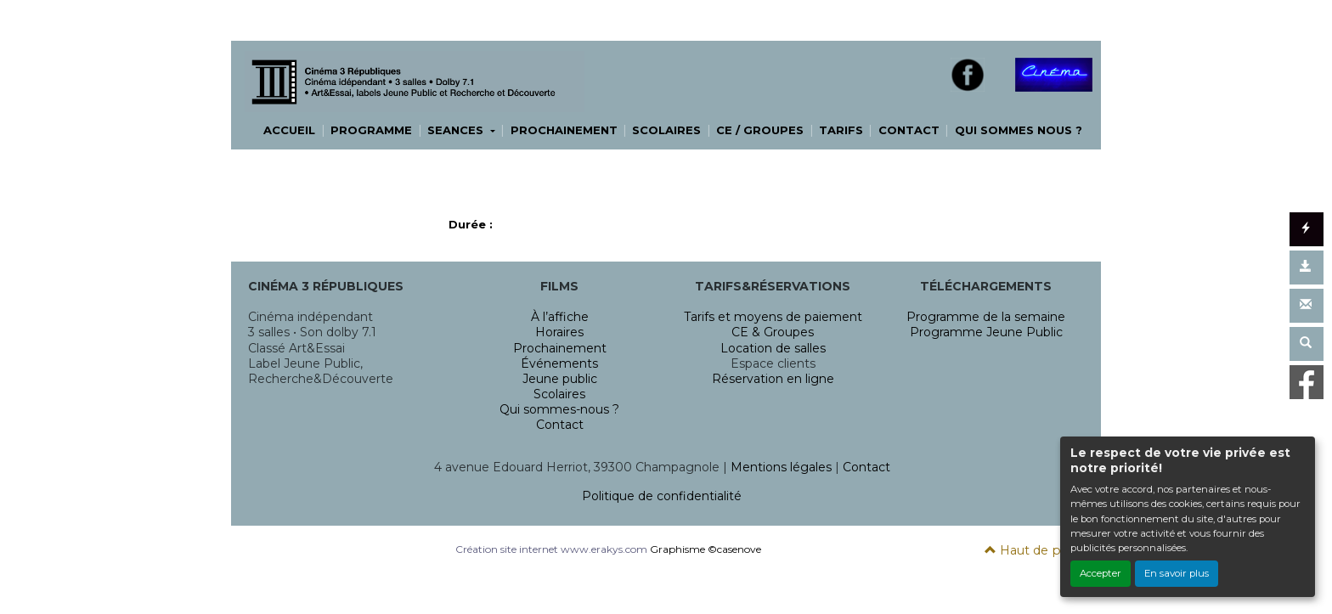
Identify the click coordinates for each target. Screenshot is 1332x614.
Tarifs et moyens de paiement (773, 316)
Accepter (1100, 573)
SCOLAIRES (666, 130)
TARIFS (841, 130)
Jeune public (559, 378)
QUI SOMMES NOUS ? (1018, 130)
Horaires (559, 332)
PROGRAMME (371, 130)
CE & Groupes (772, 332)
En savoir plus (1176, 573)
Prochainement (560, 348)
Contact (560, 424)
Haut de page (1034, 550)
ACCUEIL (289, 130)
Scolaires (559, 394)
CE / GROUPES (760, 130)
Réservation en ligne (773, 378)
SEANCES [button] (457, 130)
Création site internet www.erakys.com (551, 549)
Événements (559, 363)
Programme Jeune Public (986, 332)
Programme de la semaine (985, 316)
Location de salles (773, 348)
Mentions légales (781, 467)
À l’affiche (560, 316)
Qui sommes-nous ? (559, 409)
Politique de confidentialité (662, 496)
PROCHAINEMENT (564, 130)
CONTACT (909, 130)
